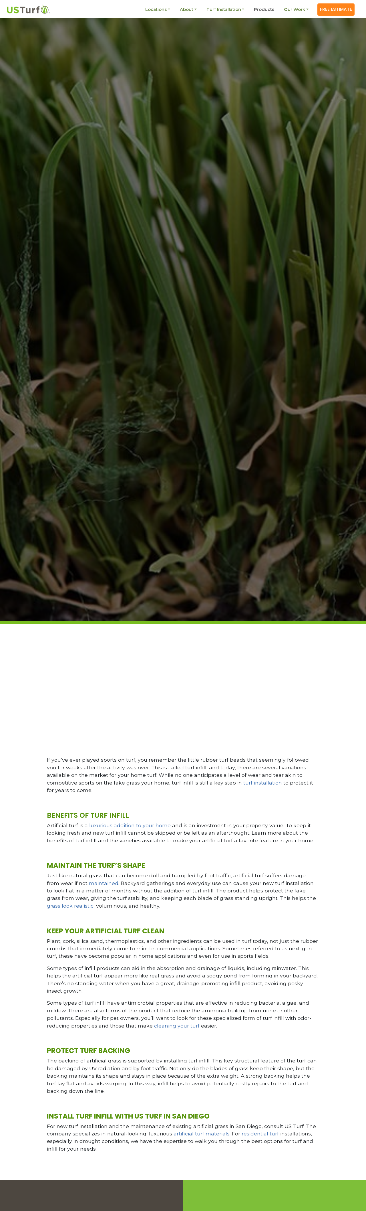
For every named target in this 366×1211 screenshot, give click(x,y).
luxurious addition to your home (130, 825)
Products (263, 9)
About (185, 9)
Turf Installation (222, 9)
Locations (155, 9)
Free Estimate (336, 9)
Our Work (293, 9)
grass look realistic (70, 906)
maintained (103, 883)
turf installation (262, 783)
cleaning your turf (177, 1026)
